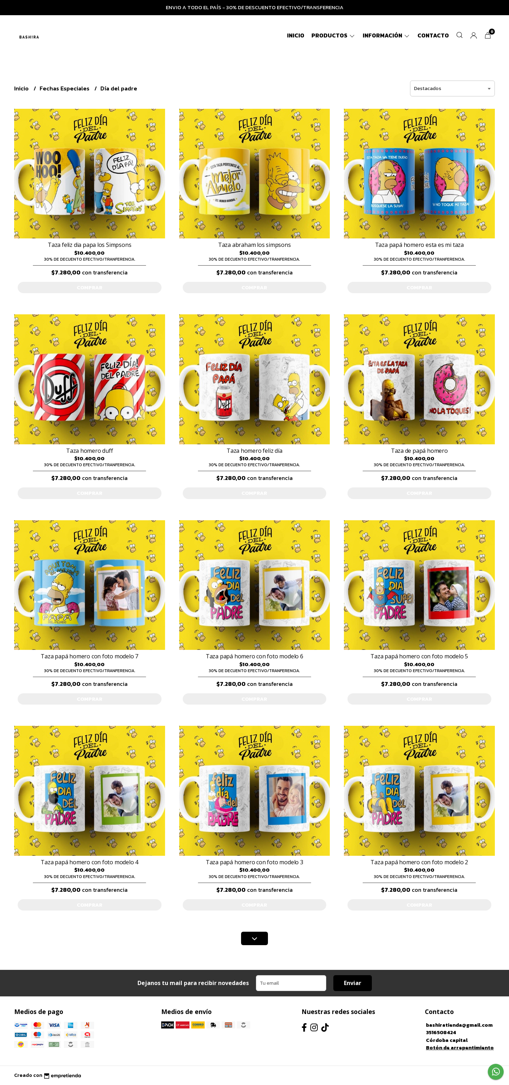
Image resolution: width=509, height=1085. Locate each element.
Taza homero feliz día (254, 451)
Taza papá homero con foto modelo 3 (254, 862)
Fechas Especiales (65, 88)
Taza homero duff (89, 451)
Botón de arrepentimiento (460, 1047)
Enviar (352, 983)
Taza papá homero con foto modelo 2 (419, 862)
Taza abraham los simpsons (254, 245)
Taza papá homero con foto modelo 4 (89, 862)
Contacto (433, 35)
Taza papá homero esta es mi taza (419, 245)
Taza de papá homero (419, 451)
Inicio (295, 35)
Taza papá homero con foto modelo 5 (419, 656)
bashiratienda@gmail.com (459, 1025)
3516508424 (441, 1032)
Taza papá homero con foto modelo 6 (254, 656)
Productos (333, 35)
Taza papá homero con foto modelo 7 (89, 656)
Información (386, 35)
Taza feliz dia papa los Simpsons (89, 245)
